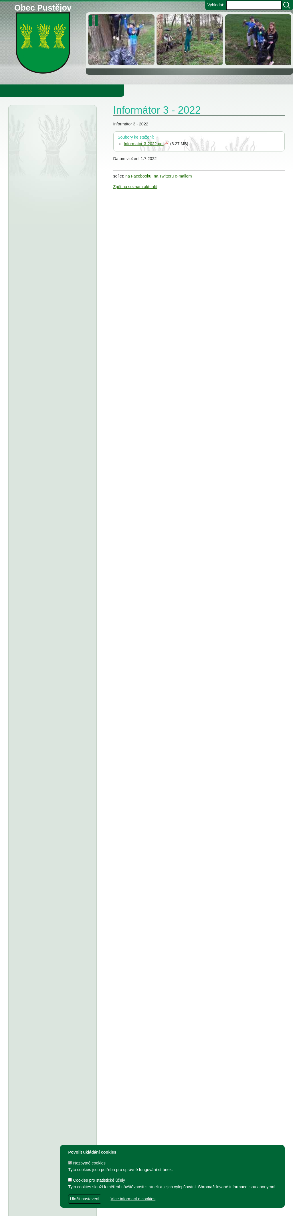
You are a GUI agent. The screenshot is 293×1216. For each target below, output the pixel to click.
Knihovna (97, 90)
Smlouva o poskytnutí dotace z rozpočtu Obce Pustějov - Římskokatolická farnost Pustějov (50, 1092)
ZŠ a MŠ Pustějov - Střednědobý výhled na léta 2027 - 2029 (50, 425)
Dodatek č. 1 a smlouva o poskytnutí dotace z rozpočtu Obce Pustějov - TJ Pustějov (52, 1020)
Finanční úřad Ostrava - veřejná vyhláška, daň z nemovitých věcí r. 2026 (51, 138)
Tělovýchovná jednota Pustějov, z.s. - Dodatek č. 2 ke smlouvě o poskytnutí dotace (48, 508)
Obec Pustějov (43, 6)
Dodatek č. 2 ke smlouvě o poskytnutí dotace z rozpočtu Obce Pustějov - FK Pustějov (52, 997)
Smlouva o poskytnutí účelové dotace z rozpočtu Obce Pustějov (48, 809)
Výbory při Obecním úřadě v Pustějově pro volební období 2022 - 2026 (48, 942)
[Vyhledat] (286, 5)
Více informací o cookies (132, 1199)
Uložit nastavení (84, 1199)
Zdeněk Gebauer (193, 1209)
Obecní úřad (16, 90)
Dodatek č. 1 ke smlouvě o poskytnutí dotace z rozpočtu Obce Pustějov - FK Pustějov (52, 1116)
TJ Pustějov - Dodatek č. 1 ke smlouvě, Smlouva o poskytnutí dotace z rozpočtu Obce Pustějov (52, 761)
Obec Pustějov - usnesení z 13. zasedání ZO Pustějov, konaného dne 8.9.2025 (52, 555)
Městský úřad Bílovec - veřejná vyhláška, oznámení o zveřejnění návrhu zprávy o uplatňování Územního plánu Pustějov (49, 240)
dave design (116, 1209)
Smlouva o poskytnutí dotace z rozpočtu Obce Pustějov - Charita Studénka (50, 288)
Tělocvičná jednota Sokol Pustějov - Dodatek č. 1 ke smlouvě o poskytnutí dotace (51, 531)
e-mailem (183, 176)
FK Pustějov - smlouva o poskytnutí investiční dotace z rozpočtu (50, 597)
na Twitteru (164, 176)
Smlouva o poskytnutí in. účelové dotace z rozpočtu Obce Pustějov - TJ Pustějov (51, 1044)
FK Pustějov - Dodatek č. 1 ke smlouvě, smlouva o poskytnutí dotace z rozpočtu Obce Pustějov (51, 785)
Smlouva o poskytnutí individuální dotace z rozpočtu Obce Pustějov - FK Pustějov (51, 1068)
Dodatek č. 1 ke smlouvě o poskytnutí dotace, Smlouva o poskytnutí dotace (51, 737)
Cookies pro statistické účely (96, 1180)
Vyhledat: (215, 5)
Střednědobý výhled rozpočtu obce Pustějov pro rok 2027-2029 (48, 377)
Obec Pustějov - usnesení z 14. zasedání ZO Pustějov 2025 (44, 401)
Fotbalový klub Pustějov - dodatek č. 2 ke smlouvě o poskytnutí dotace (51, 483)
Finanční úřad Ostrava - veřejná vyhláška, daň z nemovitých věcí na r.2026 (51, 210)
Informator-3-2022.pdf (143, 143)
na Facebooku (138, 176)
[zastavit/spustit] (95, 20)
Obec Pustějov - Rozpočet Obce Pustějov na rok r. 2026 (49, 353)
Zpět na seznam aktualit (135, 186)
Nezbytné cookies (87, 1163)
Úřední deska (43, 119)
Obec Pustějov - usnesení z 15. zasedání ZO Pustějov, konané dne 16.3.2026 (52, 312)
